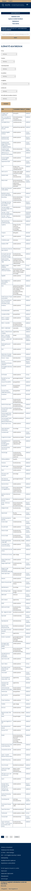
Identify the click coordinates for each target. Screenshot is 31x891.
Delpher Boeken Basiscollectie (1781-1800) (6, 260)
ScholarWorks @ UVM (6, 749)
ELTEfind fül (3, 88)
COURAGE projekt (5, 240)
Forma (2, 50)
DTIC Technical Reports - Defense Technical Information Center (7, 302)
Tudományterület (5, 65)
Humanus (4, 462)
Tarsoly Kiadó (5, 816)
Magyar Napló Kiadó (6, 563)
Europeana (4, 394)
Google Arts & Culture (6, 437)
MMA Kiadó (4, 594)
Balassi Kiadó (4, 180)
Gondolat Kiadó (5, 432)
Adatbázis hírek (15, 16)
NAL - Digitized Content (6, 612)
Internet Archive (5, 484)
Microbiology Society (6, 591)
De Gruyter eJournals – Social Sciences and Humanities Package (6, 255)
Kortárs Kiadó (5, 521)
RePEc (3, 716)
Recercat (3, 707)
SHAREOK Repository (6, 760)
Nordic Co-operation (6, 637)
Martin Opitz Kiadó (6, 573)
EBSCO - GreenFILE (6, 323)
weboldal (28, 232)
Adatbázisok (15, 21)
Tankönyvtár (4, 813)
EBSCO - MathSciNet (6, 328)
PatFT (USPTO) (5, 695)
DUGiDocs (4, 305)
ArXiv (3, 166)
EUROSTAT (4, 399)
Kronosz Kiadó (5, 535)
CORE (3, 236)
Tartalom (3, 58)
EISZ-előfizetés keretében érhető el (9, 95)
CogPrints (4, 224)
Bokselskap (4, 197)
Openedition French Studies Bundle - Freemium (6, 669)
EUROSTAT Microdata (6, 404)
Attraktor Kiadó (5, 175)
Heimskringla (4, 452)
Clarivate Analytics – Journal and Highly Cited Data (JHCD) (7, 209)
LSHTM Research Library (7, 554)
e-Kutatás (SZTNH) (5, 314)
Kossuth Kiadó (5, 527)
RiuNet (3, 735)
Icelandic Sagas (5, 466)
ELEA (3, 349)
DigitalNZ (3, 275)
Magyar (4, 1)
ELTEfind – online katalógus (7, 852)
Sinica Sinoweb (5, 765)
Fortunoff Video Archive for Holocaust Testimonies (7, 410)
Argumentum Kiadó (6, 161)
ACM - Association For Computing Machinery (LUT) (6, 118)
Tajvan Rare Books (6, 809)
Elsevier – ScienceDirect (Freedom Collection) (7, 363)
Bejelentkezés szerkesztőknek (8, 863)
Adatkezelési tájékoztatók (7, 873)
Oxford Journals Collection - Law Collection (5, 684)
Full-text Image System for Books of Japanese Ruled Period (6, 415)
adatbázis (28, 113)
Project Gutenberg (6, 700)
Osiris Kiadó (4, 672)
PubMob (3, 704)
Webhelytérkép (4, 857)
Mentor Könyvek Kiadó (6, 582)
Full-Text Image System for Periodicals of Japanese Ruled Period (7, 420)
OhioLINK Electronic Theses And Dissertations (6, 655)
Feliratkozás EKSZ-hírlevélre (7, 850)
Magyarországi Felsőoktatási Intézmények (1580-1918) (7, 570)
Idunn (3, 470)
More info (3, 886)
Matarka (3, 578)
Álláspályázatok (4, 876)
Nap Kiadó (4, 615)
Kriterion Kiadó (5, 530)
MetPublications (5, 587)
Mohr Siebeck (5, 599)
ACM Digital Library (6, 122)
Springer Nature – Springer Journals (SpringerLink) (5, 785)
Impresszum (4, 871)
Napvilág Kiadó (5, 621)
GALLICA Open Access (6, 423)
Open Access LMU (5, 658)
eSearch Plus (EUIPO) (6, 382)
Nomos (3, 633)
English (11, 1)
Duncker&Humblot (6, 310)
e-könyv (27, 197)
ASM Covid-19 (4, 171)
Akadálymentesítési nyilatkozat (8, 860)
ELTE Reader (4, 374)
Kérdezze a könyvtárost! (6, 847)
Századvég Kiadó (5, 799)
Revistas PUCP (5, 730)
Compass (4, 232)
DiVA (3, 286)
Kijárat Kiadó (4, 513)
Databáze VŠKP (5, 243)
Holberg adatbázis (6, 459)
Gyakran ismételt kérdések (15, 19)
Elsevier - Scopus (5, 358)
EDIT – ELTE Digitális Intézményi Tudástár (11, 855)
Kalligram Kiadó (5, 508)
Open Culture (4, 663)
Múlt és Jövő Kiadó (6, 607)
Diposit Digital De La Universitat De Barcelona (6, 282)
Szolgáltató (3, 80)
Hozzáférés (3, 73)
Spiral (3, 779)
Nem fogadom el (13, 889)
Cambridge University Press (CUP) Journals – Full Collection (6, 204)
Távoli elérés (15, 23)
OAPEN (3, 648)
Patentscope (4, 691)
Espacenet (4, 385)
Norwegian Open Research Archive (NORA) (5, 645)
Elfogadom (4, 889)
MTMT (3, 603)
